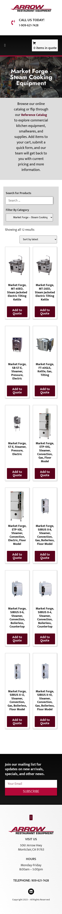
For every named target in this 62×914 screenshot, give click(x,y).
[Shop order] (38, 239)
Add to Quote (17, 311)
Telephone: (22, 880)
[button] (4, 45)
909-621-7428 (40, 880)
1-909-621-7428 (28, 25)
